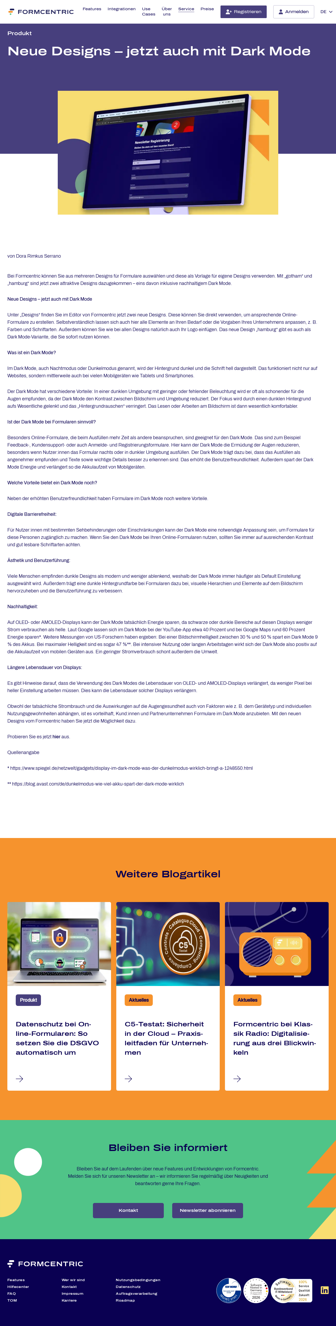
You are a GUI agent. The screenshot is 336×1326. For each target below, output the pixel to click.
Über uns (167, 11)
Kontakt (128, 1210)
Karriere (69, 1300)
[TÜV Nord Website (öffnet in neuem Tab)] (229, 1290)
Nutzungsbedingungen (138, 1280)
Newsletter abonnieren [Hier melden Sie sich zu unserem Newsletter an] (207, 1210)
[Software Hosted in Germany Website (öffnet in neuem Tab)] (256, 1290)
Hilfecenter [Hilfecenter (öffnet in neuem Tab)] (18, 1287)
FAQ (11, 1294)
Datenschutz (128, 1287)
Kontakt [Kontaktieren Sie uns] (69, 1287)
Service (186, 9)
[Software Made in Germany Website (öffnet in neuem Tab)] (291, 1290)
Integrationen (122, 9)
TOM (12, 1300)
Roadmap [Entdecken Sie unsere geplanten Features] (125, 1300)
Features (92, 9)
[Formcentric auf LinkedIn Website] (325, 1292)
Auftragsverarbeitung (136, 1294)
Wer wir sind (73, 1280)
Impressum (73, 1294)
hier (56, 736)
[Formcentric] (41, 12)
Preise (207, 9)
